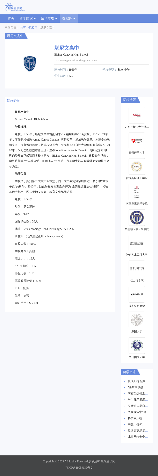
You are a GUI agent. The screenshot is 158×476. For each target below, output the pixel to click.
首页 (11, 18)
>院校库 (32, 27)
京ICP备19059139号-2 (78, 467)
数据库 (68, 18)
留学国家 (28, 18)
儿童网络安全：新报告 (142, 436)
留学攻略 (49, 18)
